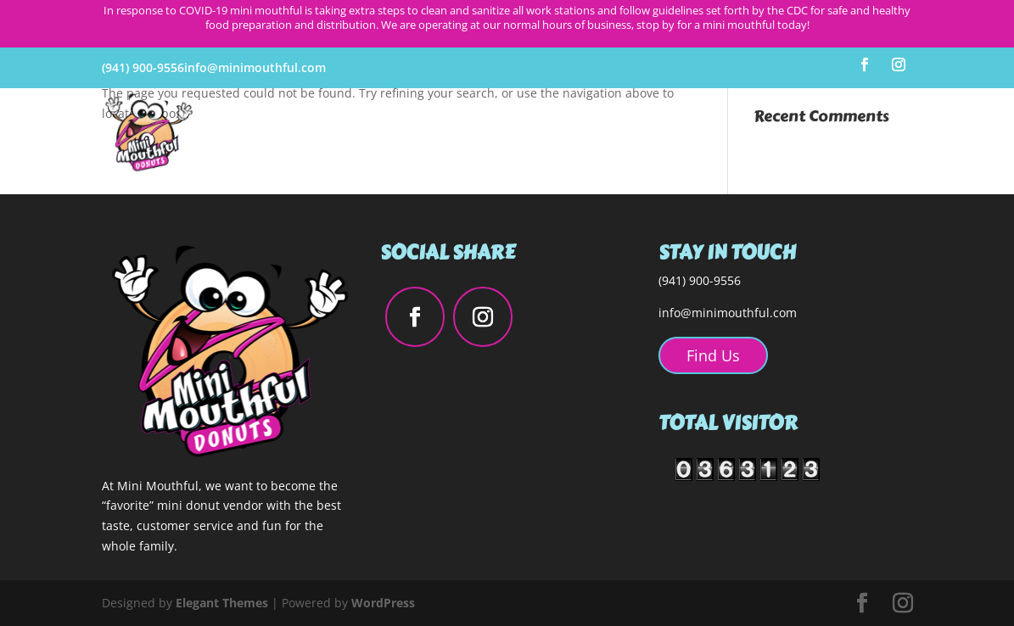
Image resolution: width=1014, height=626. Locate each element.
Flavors (623, 133)
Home (477, 133)
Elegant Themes (222, 603)
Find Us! (695, 133)
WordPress (383, 603)
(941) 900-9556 (143, 67)
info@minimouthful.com (727, 313)
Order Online (866, 133)
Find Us (713, 355)
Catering (772, 133)
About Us (548, 133)
